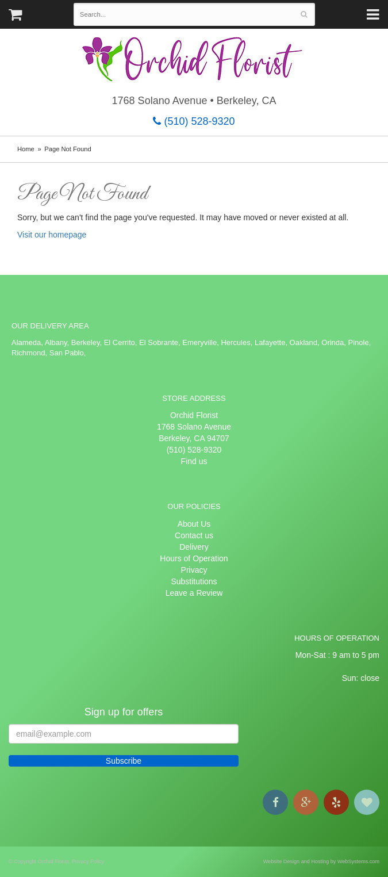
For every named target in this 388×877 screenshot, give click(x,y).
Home (25, 148)
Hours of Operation (194, 558)
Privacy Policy (88, 861)
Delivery (194, 547)
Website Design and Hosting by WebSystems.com (321, 861)
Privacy (194, 570)
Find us (194, 461)
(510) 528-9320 (194, 121)
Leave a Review (194, 593)
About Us (194, 524)
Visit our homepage (51, 234)
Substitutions (194, 581)
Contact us (194, 535)
